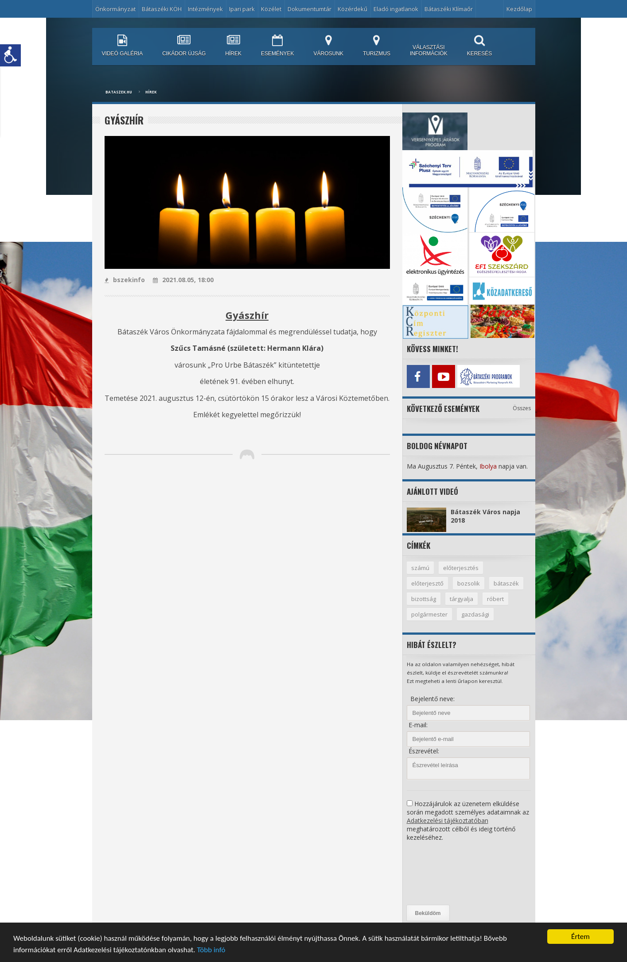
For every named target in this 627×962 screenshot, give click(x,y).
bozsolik (468, 583)
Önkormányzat (115, 9)
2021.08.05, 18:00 (183, 279)
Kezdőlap (519, 9)
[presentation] (443, 873)
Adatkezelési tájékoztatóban (447, 820)
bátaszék (506, 583)
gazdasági (475, 614)
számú (420, 568)
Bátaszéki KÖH (162, 9)
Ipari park (242, 9)
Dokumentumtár (309, 9)
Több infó (211, 950)
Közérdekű (352, 9)
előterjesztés (461, 568)
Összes (522, 408)
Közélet (271, 9)
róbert (495, 599)
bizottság (423, 599)
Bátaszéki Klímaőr (448, 9)
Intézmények (205, 9)
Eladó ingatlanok (396, 9)
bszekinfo (125, 279)
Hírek (150, 91)
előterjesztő (427, 583)
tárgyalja (461, 599)
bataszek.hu (118, 91)
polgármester (429, 614)
